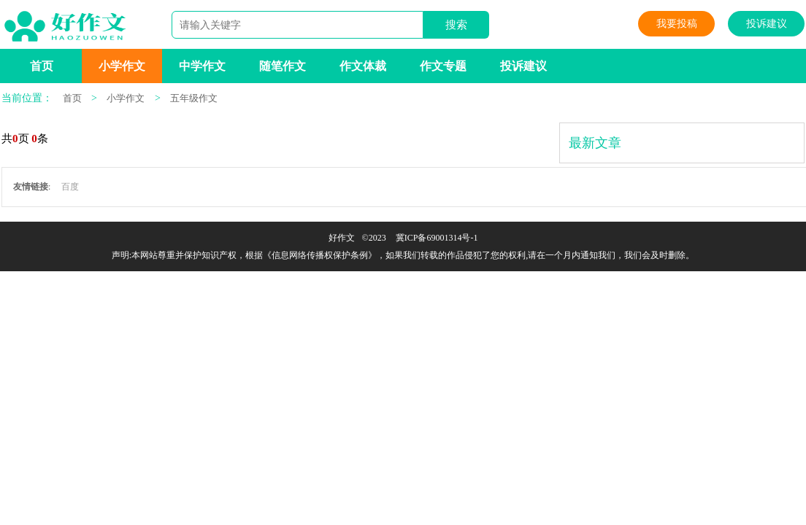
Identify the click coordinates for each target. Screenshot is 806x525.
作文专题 (443, 66)
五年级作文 (194, 98)
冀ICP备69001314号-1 (437, 238)
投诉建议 (766, 23)
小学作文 (122, 66)
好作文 (342, 238)
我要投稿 (676, 23)
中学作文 (202, 66)
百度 (70, 187)
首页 (41, 66)
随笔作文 (282, 66)
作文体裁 (362, 66)
